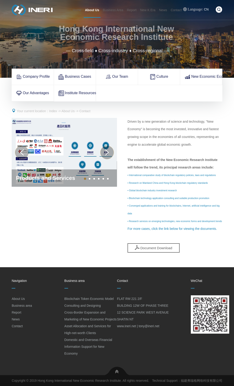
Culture (159, 77)
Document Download (153, 247)
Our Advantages (32, 93)
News (163, 10)
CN (196, 9)
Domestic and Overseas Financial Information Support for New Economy (88, 348)
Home (77, 10)
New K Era (147, 10)
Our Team (117, 77)
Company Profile (33, 77)
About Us (92, 10)
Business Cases (74, 77)
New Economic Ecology (203, 77)
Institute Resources (77, 93)
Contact (176, 10)
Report (131, 10)
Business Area (113, 10)
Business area (22, 307)
